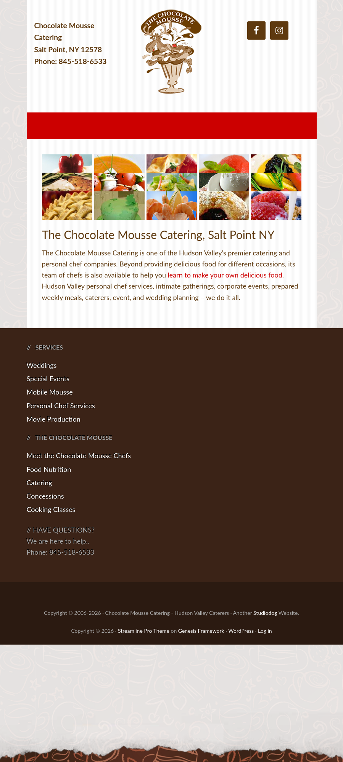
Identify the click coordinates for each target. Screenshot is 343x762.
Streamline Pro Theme (143, 748)
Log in (265, 748)
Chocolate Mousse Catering (171, 56)
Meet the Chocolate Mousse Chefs (79, 573)
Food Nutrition (49, 586)
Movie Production (54, 536)
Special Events (48, 496)
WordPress (241, 748)
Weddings (42, 482)
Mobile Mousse (50, 509)
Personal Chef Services (61, 523)
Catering (39, 600)
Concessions (45, 613)
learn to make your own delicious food (225, 392)
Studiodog (265, 730)
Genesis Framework (201, 748)
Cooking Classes (51, 627)
